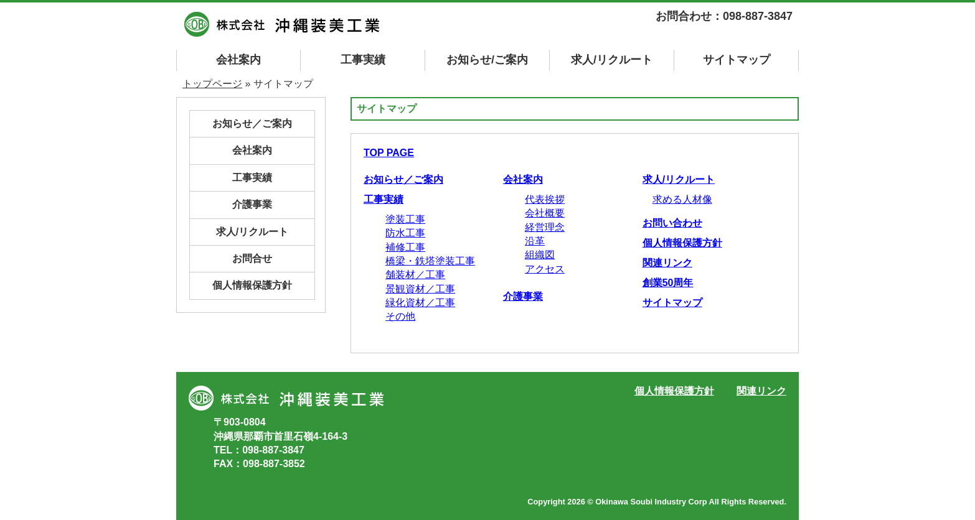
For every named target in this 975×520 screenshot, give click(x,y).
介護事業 (523, 296)
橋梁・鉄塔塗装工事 (430, 261)
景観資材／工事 (420, 289)
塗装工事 (405, 219)
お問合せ (252, 258)
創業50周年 (668, 282)
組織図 (540, 254)
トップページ (212, 83)
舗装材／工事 (415, 274)
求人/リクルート (611, 59)
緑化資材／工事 (420, 302)
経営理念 (545, 227)
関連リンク (667, 263)
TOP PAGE (389, 152)
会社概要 (545, 213)
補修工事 (405, 247)
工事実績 (363, 59)
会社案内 (238, 59)
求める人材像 (682, 199)
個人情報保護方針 (682, 243)
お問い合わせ (672, 223)
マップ (736, 59)
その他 (400, 316)
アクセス (545, 269)
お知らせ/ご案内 (487, 59)
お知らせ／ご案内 (403, 179)
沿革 (535, 241)
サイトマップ (672, 302)
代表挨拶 (545, 199)
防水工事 (405, 233)
